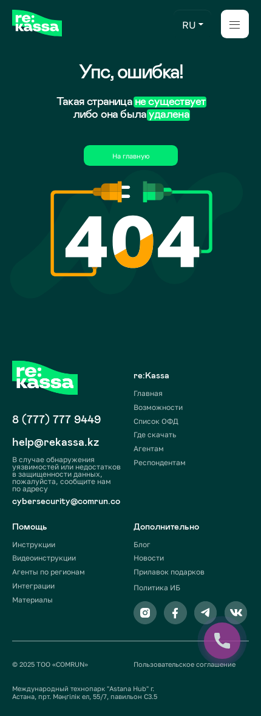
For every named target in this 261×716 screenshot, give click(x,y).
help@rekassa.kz (55, 441)
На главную (131, 156)
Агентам (149, 448)
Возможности (158, 407)
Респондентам (160, 462)
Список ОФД (156, 421)
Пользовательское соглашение (185, 664)
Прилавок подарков (169, 571)
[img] (37, 23)
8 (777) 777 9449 (56, 419)
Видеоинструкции (44, 557)
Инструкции (33, 544)
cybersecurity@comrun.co (66, 501)
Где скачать (155, 434)
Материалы (32, 599)
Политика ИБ (157, 587)
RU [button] (189, 25)
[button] (200, 24)
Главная (148, 393)
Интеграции (33, 585)
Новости (149, 557)
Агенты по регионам (48, 571)
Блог (142, 544)
